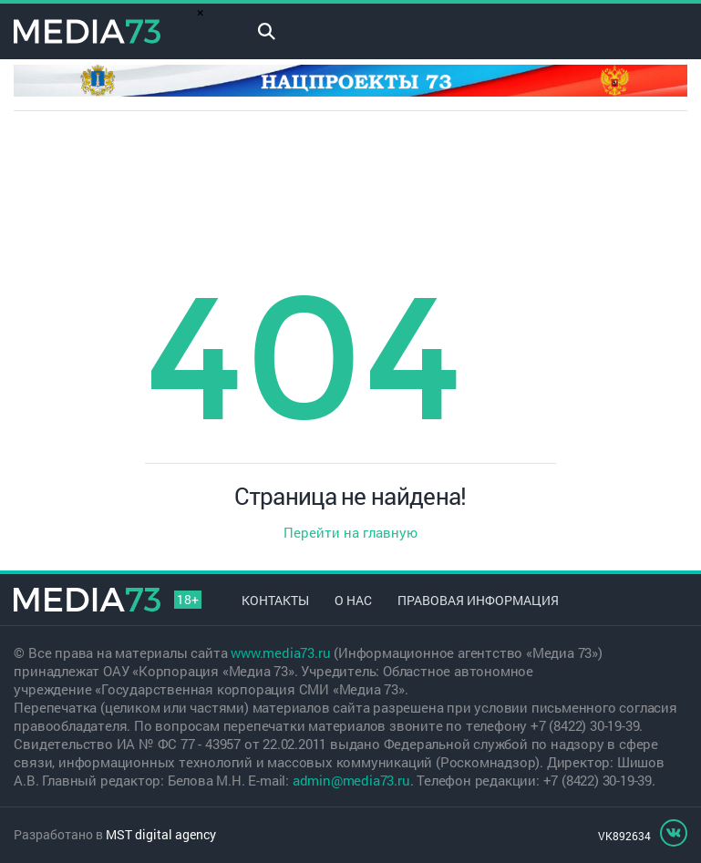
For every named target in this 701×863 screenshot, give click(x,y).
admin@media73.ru (351, 780)
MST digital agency (161, 834)
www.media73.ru (280, 652)
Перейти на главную (350, 532)
